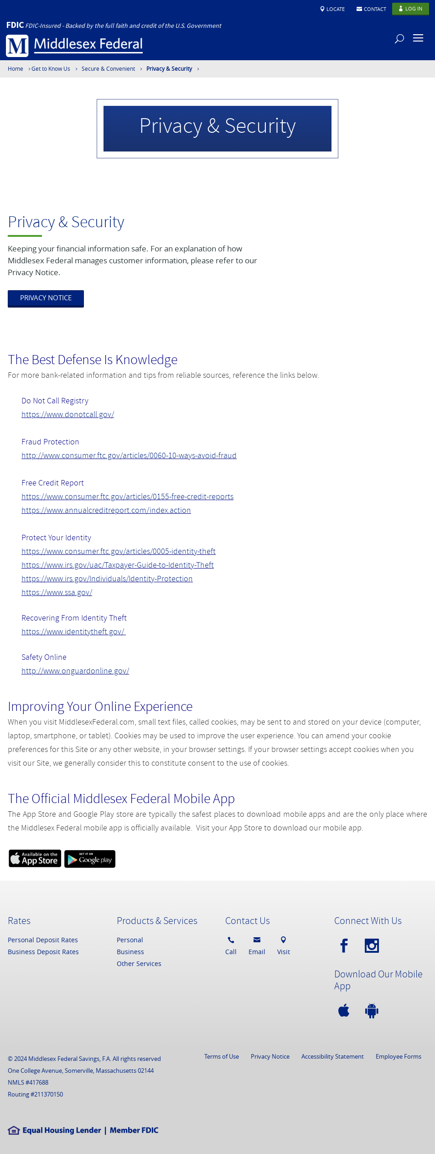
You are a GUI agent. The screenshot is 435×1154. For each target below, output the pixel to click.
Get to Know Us (50, 68)
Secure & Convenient (108, 68)
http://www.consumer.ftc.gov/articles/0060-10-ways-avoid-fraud (129, 456)
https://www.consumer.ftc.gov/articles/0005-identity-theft (118, 552)
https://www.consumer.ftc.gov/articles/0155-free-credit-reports (127, 497)
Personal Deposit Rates (43, 939)
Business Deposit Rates (43, 951)
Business (130, 951)
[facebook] (345, 946)
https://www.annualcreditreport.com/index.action (106, 511)
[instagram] (373, 946)
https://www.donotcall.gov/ (67, 415)
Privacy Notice (270, 1056)
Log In (413, 8)
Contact (375, 8)
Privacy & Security (169, 68)
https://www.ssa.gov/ (56, 593)
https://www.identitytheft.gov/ (73, 633)
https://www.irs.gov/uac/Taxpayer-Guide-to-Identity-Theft (117, 566)
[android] (373, 1011)
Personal (130, 939)
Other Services (139, 963)
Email (257, 945)
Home (15, 68)
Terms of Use (221, 1056)
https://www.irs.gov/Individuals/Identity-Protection (107, 580)
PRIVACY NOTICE (46, 297)
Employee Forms (398, 1056)
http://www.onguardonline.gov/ (75, 672)
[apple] (345, 1011)
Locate (335, 8)
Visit (283, 945)
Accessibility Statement (332, 1056)
